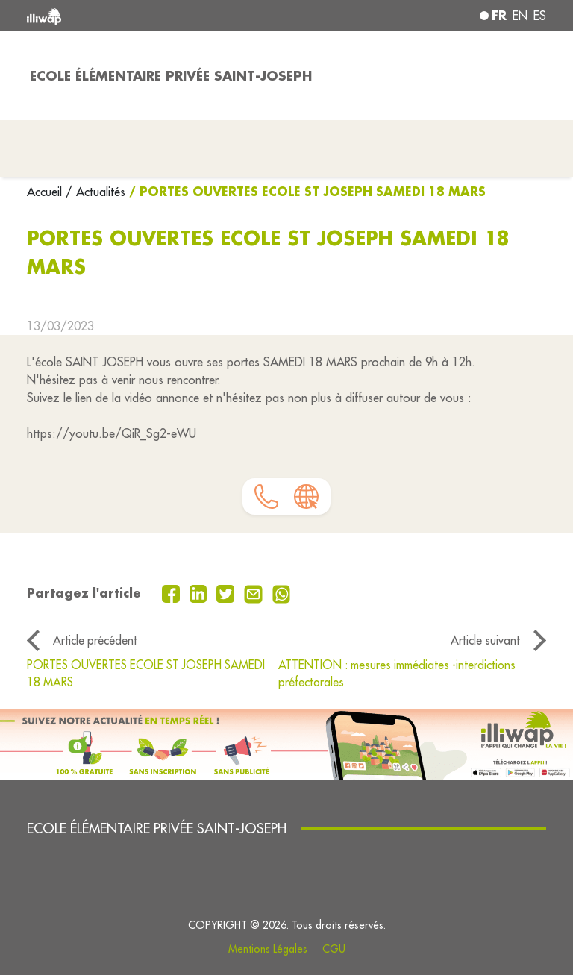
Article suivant (485, 640)
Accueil (46, 191)
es (539, 15)
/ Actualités (95, 191)
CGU (333, 949)
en (520, 15)
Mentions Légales (267, 949)
